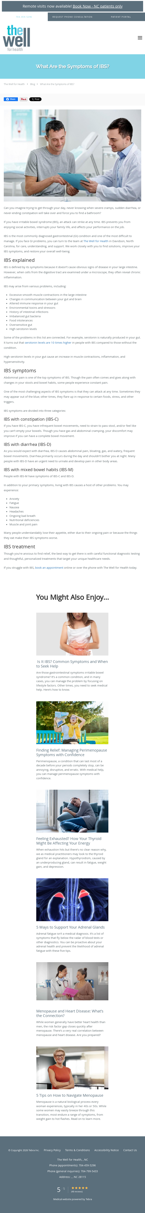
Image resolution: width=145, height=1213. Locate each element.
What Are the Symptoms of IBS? (57, 84)
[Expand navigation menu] (140, 37)
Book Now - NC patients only (98, 6)
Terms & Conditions (77, 1150)
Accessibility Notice (106, 1150)
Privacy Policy (52, 1150)
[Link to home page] (21, 37)
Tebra (89, 1199)
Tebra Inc (34, 1150)
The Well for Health (14, 84)
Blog (32, 84)
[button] (72, 17)
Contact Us (130, 1150)
